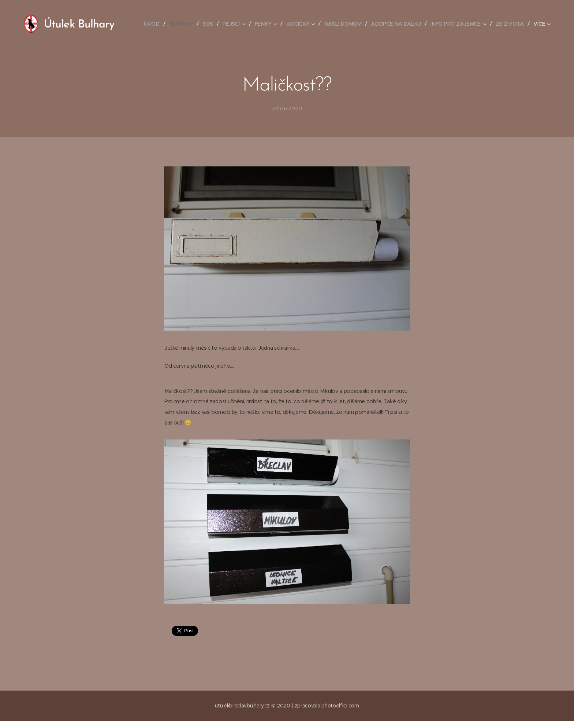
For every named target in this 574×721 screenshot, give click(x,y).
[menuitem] (155, 24)
